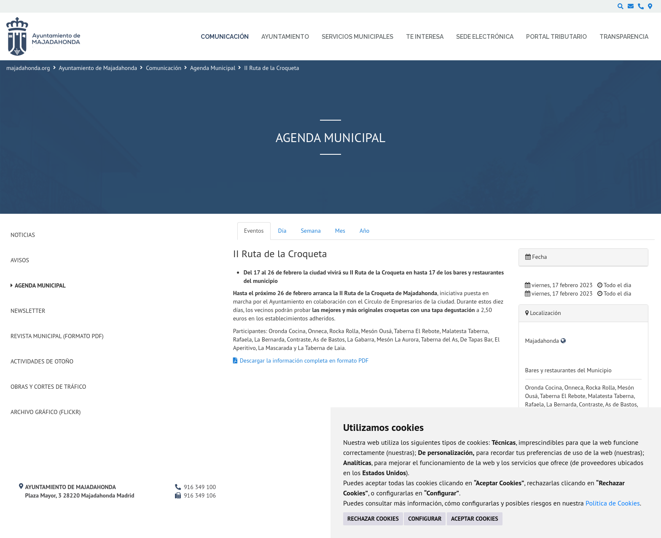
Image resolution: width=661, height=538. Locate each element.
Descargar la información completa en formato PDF (304, 360)
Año (364, 230)
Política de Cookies (613, 503)
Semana (310, 230)
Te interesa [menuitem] (424, 36)
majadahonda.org (28, 68)
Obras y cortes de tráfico (48, 386)
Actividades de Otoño (42, 361)
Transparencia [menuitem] (623, 36)
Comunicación (163, 68)
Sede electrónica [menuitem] (484, 36)
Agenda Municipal (212, 68)
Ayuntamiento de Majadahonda (98, 68)
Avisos (20, 260)
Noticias (23, 235)
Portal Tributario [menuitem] (556, 36)
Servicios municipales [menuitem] (357, 36)
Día (282, 230)
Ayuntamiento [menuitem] (285, 36)
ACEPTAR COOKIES (474, 518)
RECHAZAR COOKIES (373, 518)
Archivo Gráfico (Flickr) (46, 412)
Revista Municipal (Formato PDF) (57, 336)
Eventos (254, 230)
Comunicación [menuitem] (225, 36)
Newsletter (28, 311)
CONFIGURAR (424, 518)
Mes (340, 230)
